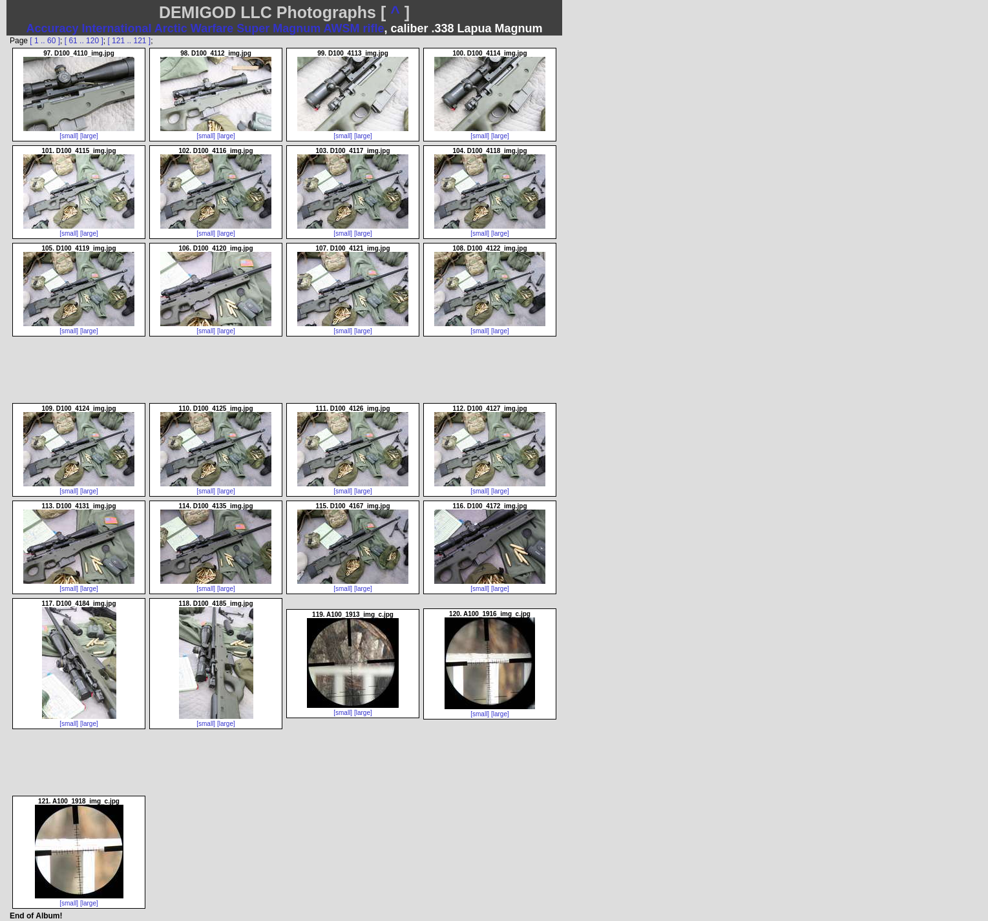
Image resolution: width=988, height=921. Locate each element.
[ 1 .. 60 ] (45, 40)
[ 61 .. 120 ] (84, 40)
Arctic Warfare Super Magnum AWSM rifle (269, 28)
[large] (89, 136)
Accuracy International (88, 28)
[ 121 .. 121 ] (129, 40)
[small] (68, 136)
